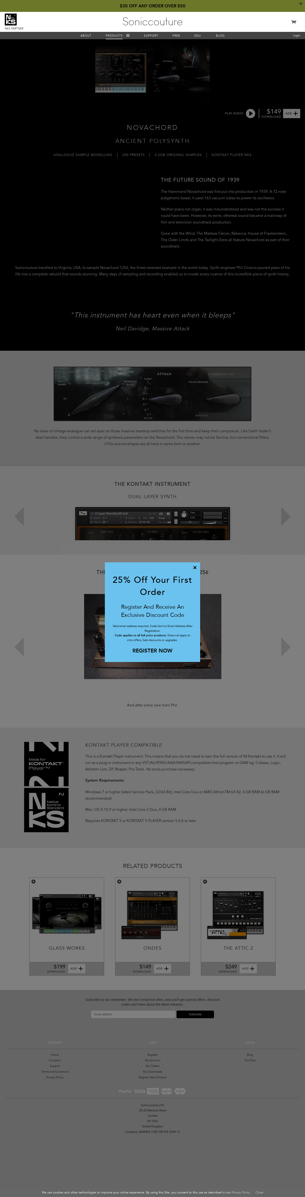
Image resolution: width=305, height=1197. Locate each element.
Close (259, 1192)
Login (296, 35)
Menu (128, 35)
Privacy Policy (241, 1192)
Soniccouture (152, 21)
